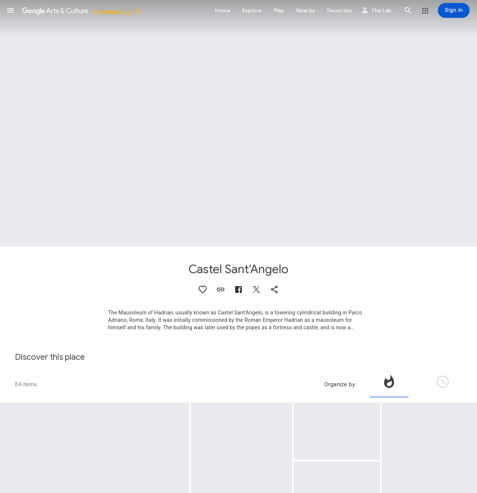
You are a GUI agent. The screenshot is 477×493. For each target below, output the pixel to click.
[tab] (389, 384)
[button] (10, 10)
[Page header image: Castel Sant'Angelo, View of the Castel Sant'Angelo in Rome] (238, 123)
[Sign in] (454, 10)
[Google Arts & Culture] (81, 10)
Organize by (339, 384)
